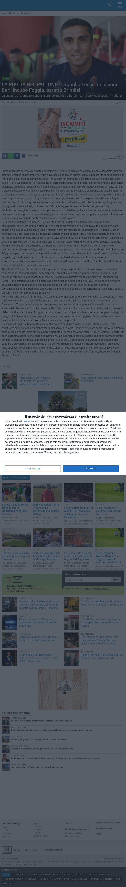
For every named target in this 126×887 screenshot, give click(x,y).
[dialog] (63, 443)
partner (26, 421)
